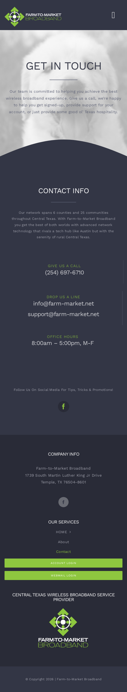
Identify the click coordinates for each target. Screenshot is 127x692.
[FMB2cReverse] (63, 608)
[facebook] (63, 404)
